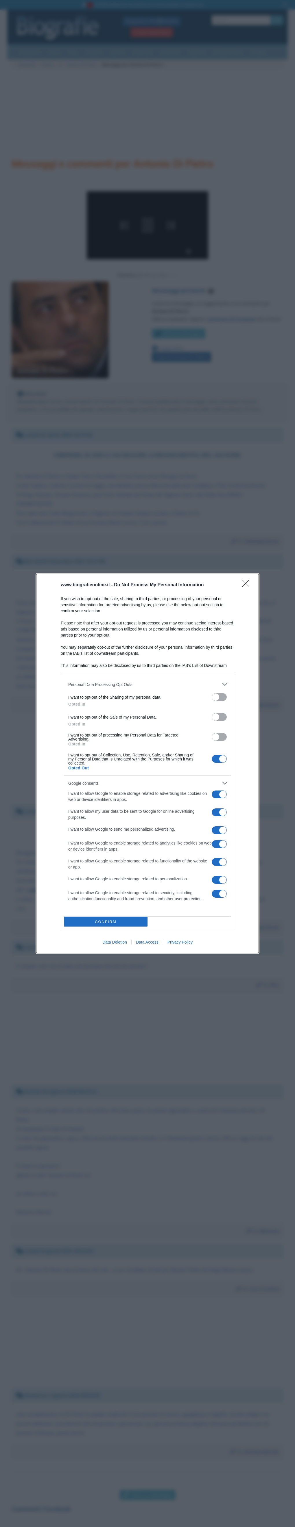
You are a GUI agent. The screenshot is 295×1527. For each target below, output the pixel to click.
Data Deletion (114, 942)
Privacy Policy (180, 942)
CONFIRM (106, 922)
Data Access (147, 942)
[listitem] (147, 684)
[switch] (219, 697)
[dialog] (147, 763)
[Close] (247, 585)
